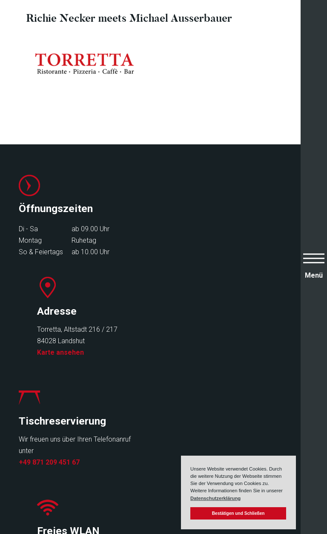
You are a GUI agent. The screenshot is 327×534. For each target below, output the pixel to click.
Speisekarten (40, 438)
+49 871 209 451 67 (49, 360)
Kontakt (132, 461)
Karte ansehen (192, 250)
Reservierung (142, 438)
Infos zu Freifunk (193, 357)
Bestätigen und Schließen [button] (238, 513)
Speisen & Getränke (51, 450)
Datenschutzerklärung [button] (215, 498)
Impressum (219, 438)
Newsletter (138, 450)
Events (30, 461)
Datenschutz (221, 450)
